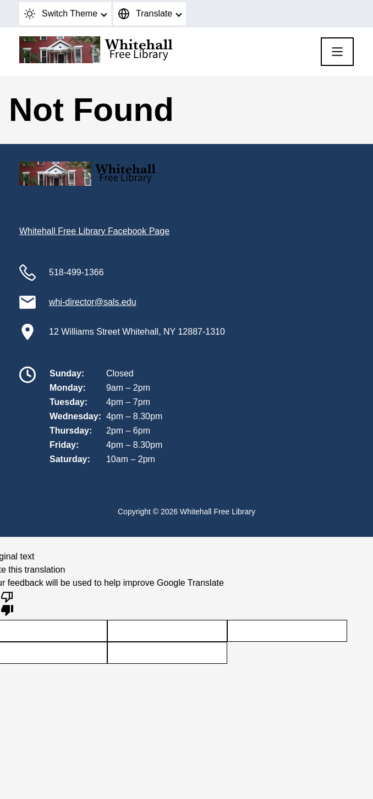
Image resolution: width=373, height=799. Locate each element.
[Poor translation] (7, 603)
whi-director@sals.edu (92, 302)
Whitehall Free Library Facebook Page (94, 231)
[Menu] (337, 51)
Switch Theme (60, 13)
